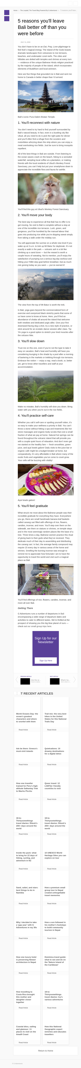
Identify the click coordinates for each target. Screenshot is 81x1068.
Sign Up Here (45, 660)
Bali (62, 614)
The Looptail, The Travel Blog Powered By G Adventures (39, 10)
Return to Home (45, 1051)
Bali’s (24, 50)
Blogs (6, 18)
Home (6, 12)
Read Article (23, 730)
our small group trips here (39, 626)
